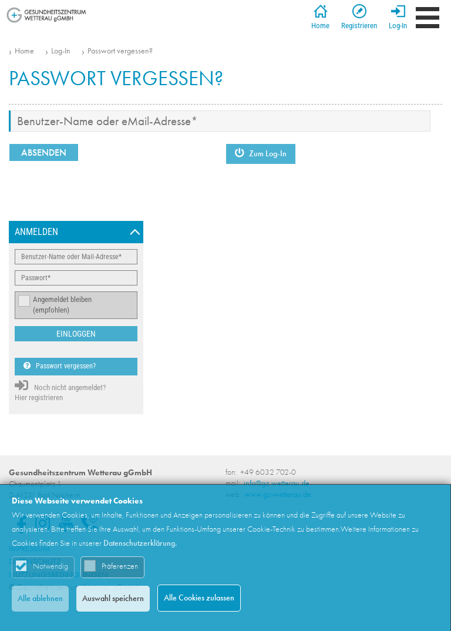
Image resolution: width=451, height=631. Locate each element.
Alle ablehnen (40, 598)
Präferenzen (120, 566)
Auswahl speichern (113, 598)
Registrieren (359, 17)
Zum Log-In (261, 154)
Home (320, 17)
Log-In (398, 17)
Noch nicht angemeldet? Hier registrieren (60, 390)
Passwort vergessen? (120, 51)
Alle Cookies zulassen (199, 598)
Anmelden (36, 231)
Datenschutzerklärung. (140, 543)
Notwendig (50, 566)
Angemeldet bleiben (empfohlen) (62, 305)
